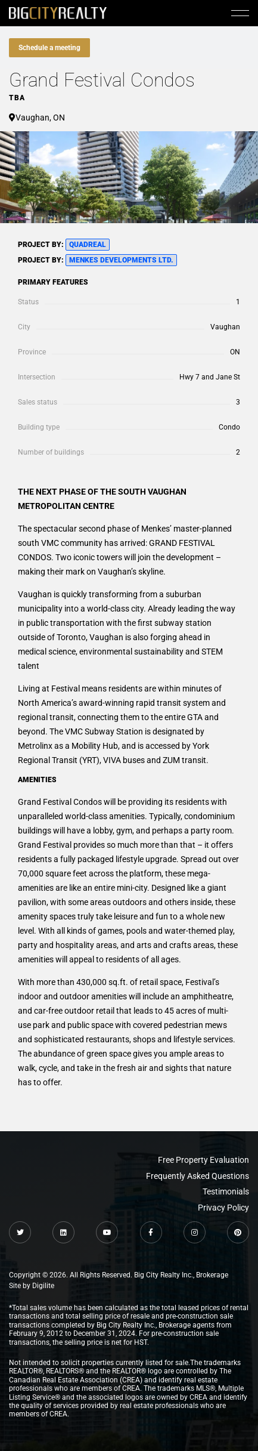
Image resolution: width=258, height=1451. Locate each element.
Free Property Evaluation (203, 1160)
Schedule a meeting (49, 48)
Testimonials (226, 1191)
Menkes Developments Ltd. (121, 260)
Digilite (43, 1286)
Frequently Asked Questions (197, 1176)
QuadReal (87, 244)
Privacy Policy (223, 1207)
